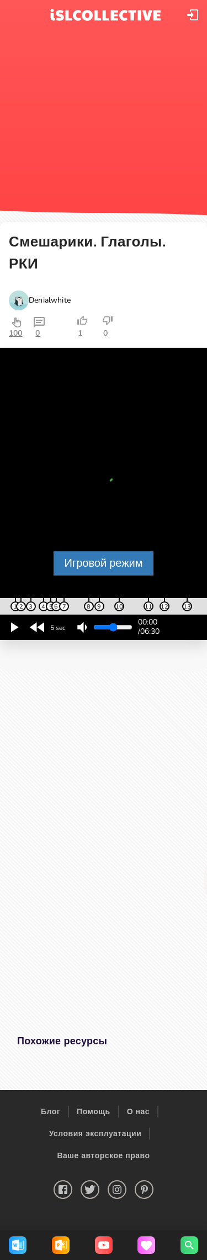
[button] (192, 14)
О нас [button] (138, 1111)
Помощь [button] (93, 1111)
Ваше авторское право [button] (103, 1156)
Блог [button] (50, 1111)
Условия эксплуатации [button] (95, 1133)
